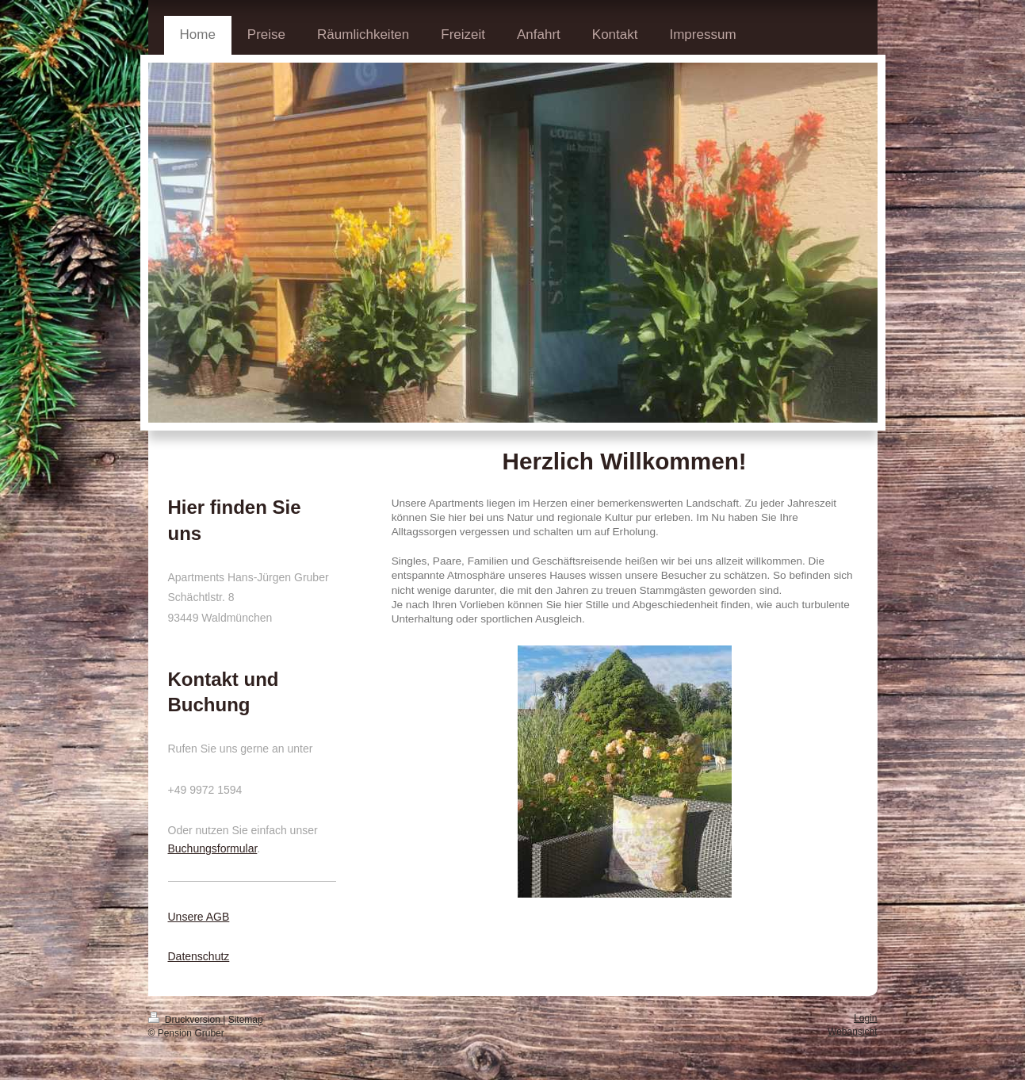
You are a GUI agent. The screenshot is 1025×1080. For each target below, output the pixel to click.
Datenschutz (199, 956)
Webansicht (852, 1031)
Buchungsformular (213, 848)
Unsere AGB (199, 916)
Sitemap (245, 1019)
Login (865, 1018)
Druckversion (186, 1019)
